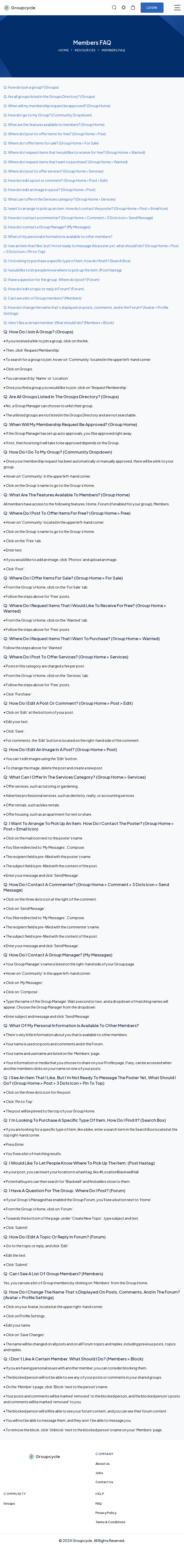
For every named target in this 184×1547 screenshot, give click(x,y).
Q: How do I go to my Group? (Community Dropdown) (47, 115)
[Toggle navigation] (177, 7)
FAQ (98, 1503)
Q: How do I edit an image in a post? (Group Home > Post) (49, 189)
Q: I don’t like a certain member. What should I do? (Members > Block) (58, 322)
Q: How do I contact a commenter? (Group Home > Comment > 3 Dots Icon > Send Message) (78, 217)
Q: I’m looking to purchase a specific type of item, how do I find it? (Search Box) (66, 260)
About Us (102, 1464)
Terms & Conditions (110, 1522)
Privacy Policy (105, 1513)
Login (152, 8)
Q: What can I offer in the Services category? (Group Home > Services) (59, 199)
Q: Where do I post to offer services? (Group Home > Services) (53, 171)
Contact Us (104, 1482)
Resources (85, 50)
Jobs (99, 1473)
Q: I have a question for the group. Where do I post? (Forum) (51, 279)
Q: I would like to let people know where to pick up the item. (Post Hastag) (62, 270)
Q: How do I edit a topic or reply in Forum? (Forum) (43, 289)
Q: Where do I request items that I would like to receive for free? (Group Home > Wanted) (74, 152)
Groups (9, 1503)
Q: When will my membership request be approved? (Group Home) (56, 105)
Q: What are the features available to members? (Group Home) (53, 124)
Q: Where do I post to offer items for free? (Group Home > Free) (54, 133)
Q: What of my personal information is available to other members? (57, 236)
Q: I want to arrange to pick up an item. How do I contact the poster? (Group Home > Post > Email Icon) (85, 208)
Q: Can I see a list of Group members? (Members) (42, 298)
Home (64, 50)
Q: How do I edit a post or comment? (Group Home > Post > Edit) (55, 180)
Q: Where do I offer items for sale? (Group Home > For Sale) (51, 143)
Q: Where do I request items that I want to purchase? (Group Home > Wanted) (65, 162)
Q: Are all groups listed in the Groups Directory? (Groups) (49, 96)
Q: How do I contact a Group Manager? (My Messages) (47, 227)
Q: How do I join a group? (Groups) (31, 87)
